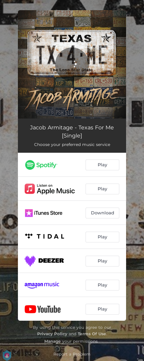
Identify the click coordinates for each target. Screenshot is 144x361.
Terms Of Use (92, 333)
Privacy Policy (52, 333)
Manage (52, 341)
